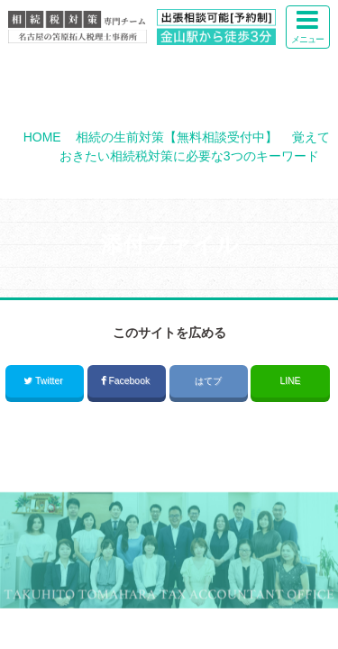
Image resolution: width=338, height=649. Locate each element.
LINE (289, 381)
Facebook (126, 381)
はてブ (208, 381)
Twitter (44, 381)
